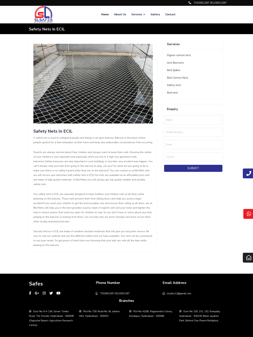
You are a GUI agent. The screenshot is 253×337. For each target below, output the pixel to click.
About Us (120, 14)
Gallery (155, 14)
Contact (170, 14)
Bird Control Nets (177, 78)
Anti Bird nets (175, 63)
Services (138, 14)
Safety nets (174, 85)
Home (105, 14)
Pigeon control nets (179, 55)
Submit (193, 168)
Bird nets (172, 92)
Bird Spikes (173, 70)
